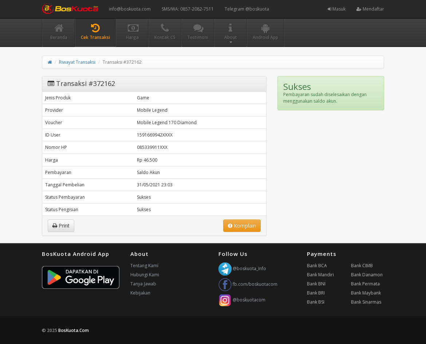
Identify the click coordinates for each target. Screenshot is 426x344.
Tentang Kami (144, 265)
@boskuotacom (241, 300)
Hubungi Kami (144, 275)
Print (61, 225)
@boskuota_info (242, 268)
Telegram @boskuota (247, 9)
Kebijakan (140, 293)
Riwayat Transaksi (77, 62)
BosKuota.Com (74, 330)
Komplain (242, 225)
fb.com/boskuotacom (247, 284)
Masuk (337, 9)
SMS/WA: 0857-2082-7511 (188, 9)
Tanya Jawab (143, 284)
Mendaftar (370, 9)
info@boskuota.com (130, 9)
